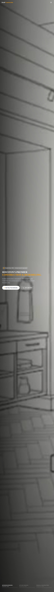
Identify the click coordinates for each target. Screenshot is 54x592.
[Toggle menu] (51, 2)
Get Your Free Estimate (10, 287)
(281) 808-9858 (27, 287)
